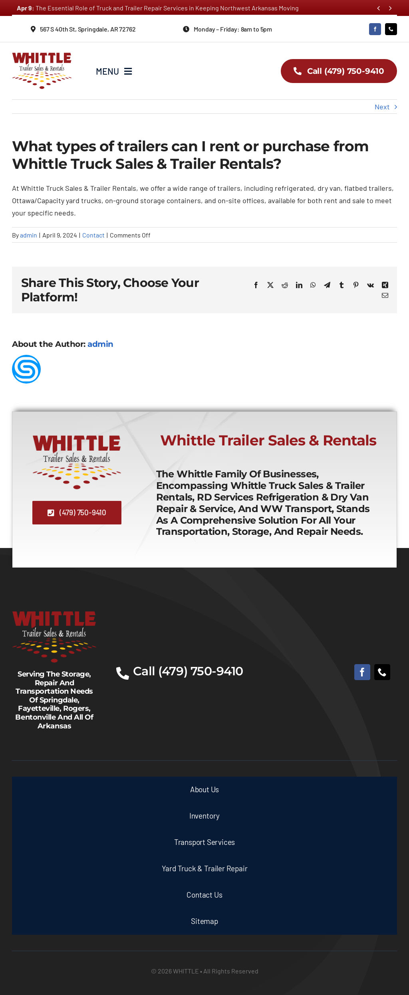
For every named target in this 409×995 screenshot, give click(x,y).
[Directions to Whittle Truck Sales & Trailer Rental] (88, 29)
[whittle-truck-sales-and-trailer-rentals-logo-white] (54, 611)
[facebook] (375, 29)
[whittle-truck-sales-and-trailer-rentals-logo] (42, 53)
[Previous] (378, 8)
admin (28, 235)
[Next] (390, 8)
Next (382, 106)
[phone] (391, 29)
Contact (93, 235)
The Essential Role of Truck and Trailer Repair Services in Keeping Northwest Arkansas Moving (158, 8)
